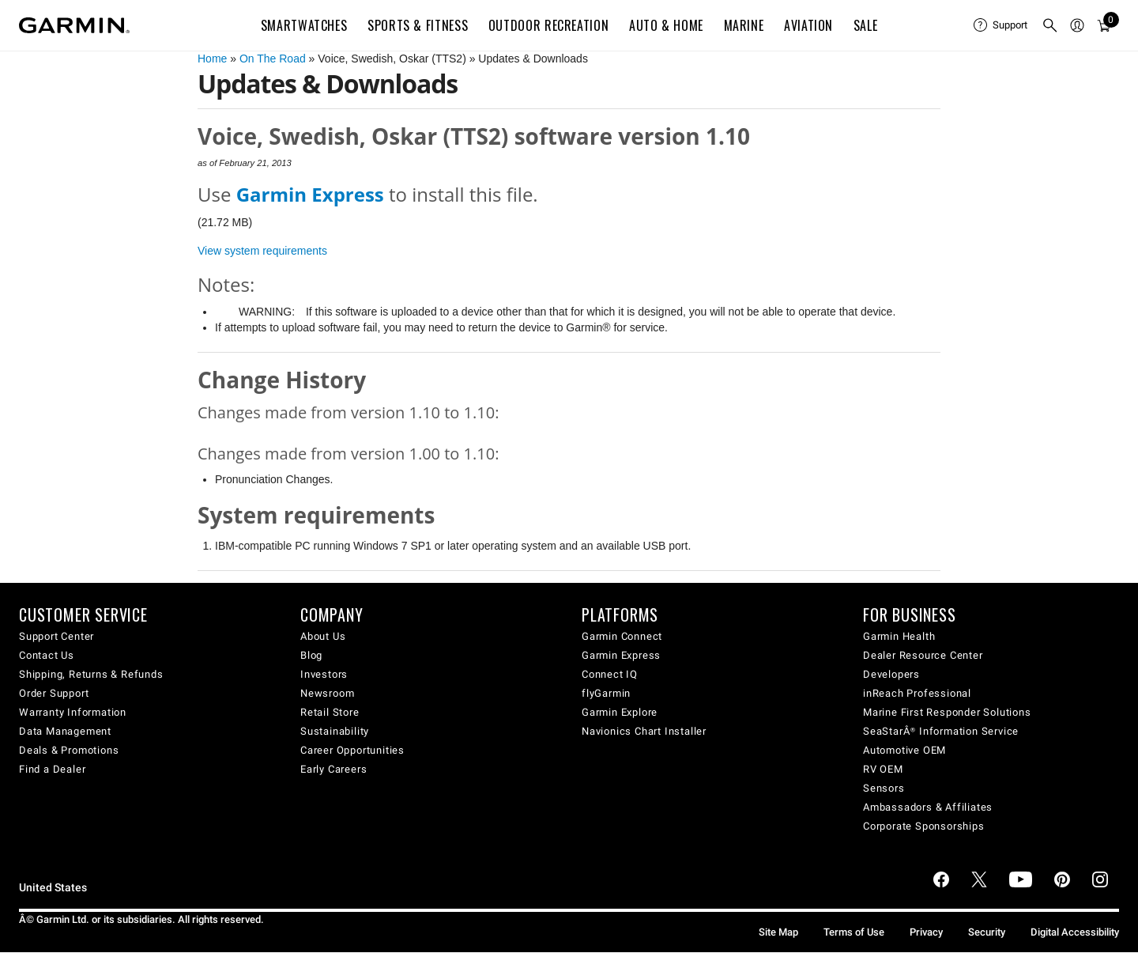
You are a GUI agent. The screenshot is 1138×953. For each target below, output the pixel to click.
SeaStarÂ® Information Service (941, 731)
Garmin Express (621, 655)
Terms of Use (853, 932)
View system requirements (262, 250)
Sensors (884, 788)
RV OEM (883, 769)
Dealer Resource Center (923, 655)
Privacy (926, 932)
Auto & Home (666, 25)
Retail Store (330, 712)
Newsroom (327, 693)
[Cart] (1104, 25)
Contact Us (46, 655)
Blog (311, 655)
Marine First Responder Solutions (947, 712)
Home (212, 58)
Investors (324, 674)
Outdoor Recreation (548, 25)
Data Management (65, 731)
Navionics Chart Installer (644, 731)
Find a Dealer (52, 769)
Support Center (56, 636)
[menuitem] (1001, 25)
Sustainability (334, 731)
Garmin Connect (622, 636)
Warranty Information (72, 712)
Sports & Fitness (417, 25)
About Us (322, 636)
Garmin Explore (620, 712)
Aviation (808, 25)
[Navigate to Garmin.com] (74, 25)
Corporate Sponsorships (924, 826)
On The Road (272, 58)
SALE (866, 25)
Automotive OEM (904, 750)
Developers (891, 674)
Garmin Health (899, 636)
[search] (1050, 25)
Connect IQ (610, 674)
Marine (744, 25)
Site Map (778, 932)
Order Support (54, 693)
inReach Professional (917, 693)
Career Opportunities (352, 750)
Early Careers (333, 769)
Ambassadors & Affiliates (928, 807)
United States (53, 887)
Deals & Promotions (69, 750)
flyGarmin (606, 693)
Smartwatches (304, 25)
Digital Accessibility (1075, 932)
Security (986, 932)
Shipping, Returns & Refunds (91, 674)
